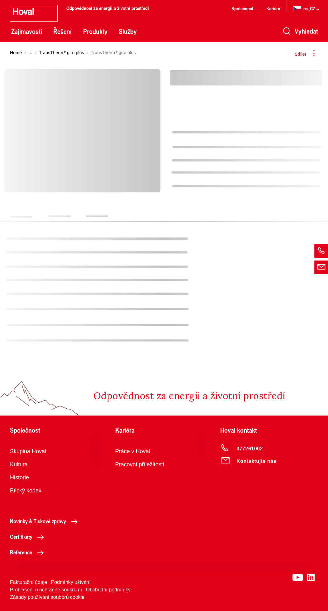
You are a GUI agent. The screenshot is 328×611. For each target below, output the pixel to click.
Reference (28, 552)
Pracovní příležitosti (139, 464)
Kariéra (273, 8)
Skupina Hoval (28, 451)
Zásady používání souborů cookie (47, 597)
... (30, 52)
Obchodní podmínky (108, 589)
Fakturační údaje (28, 582)
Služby (128, 31)
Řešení (62, 31)
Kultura (19, 464)
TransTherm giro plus (61, 52)
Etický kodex (25, 490)
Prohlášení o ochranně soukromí (46, 589)
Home (16, 52)
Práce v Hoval (132, 451)
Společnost (242, 8)
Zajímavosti (26, 31)
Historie (19, 477)
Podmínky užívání (71, 582)
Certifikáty (28, 537)
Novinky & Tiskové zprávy (45, 521)
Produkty (95, 31)
